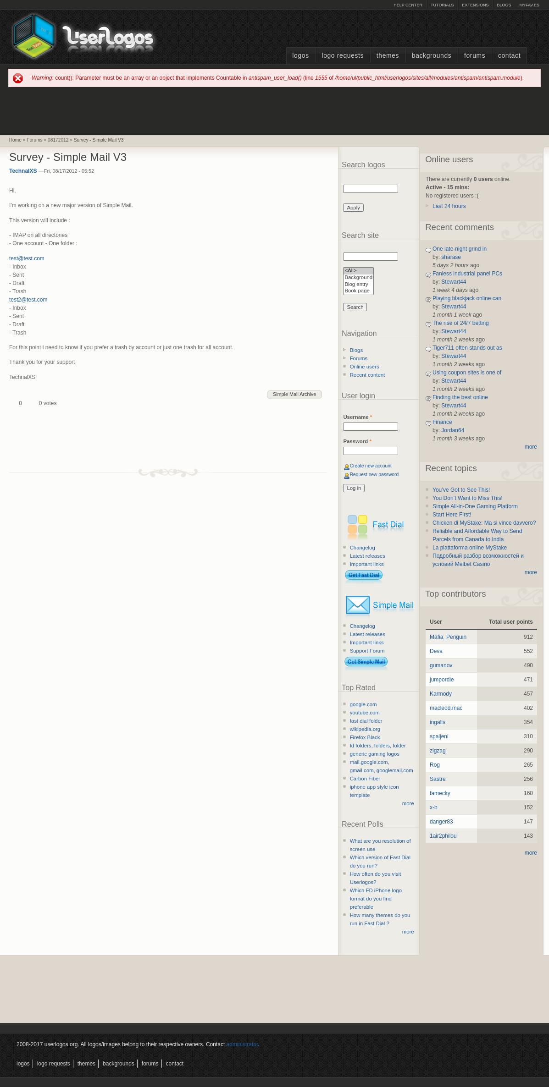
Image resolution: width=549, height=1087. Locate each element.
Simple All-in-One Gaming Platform (475, 506)
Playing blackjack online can (467, 298)
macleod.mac (446, 708)
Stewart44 (453, 282)
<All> (358, 271)
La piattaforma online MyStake (470, 547)
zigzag (438, 750)
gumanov (441, 665)
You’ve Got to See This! (461, 490)
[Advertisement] (275, 110)
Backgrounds (432, 55)
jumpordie (442, 679)
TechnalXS (23, 171)
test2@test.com (28, 299)
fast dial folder (366, 721)
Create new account (371, 465)
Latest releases (367, 556)
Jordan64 (452, 430)
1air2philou (443, 836)
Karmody (441, 694)
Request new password (374, 474)
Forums (474, 55)
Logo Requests (343, 55)
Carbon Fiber (365, 778)
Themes (388, 55)
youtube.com (365, 712)
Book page (358, 291)
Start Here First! (452, 514)
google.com (363, 704)
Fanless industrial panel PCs (467, 273)
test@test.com (26, 258)
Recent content (367, 375)
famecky (440, 793)
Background (358, 277)
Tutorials (442, 5)
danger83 (441, 821)
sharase (451, 257)
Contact (509, 55)
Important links (367, 564)
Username (357, 417)
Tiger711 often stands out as (467, 348)
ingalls (437, 722)
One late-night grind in (460, 249)
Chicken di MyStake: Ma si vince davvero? (484, 523)
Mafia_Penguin (448, 637)
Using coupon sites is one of (467, 372)
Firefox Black (365, 737)
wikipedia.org (365, 729)
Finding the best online (460, 397)
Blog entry (358, 284)
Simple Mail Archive (294, 394)
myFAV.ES (529, 5)
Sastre (438, 779)
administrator (242, 1044)
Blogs (504, 5)
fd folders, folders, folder (378, 745)
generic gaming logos (374, 754)
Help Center (408, 5)
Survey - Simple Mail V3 (99, 140)
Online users (364, 366)
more (408, 803)
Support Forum (367, 650)
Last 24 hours (449, 206)
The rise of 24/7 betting (461, 323)
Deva (436, 651)
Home (15, 140)
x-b (434, 807)
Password (357, 441)
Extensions (475, 5)
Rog (435, 765)
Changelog (362, 547)
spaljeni (439, 736)
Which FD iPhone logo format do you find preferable (376, 899)
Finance (442, 422)
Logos (300, 55)
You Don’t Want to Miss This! (468, 498)
